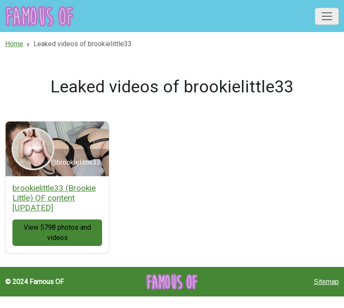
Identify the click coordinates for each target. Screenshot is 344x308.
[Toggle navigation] (327, 16)
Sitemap (326, 282)
